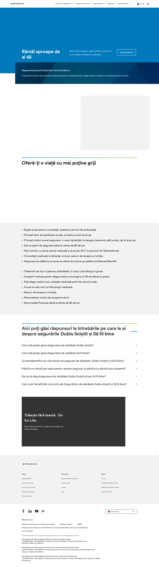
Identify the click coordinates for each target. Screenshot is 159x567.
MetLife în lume (27, 520)
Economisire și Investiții (28, 487)
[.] (140, 3)
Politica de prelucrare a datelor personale (38, 524)
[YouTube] (36, 511)
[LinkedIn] (30, 511)
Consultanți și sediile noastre (109, 483)
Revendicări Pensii (106, 492)
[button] (64, 4)
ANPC (79, 524)
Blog (62, 492)
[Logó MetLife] (30, 465)
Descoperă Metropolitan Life (69, 478)
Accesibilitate (27, 531)
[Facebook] (23, 511)
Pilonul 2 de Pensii (27, 496)
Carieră (63, 487)
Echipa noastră (65, 483)
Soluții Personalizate (27, 483)
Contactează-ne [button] (126, 52)
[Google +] (43, 511)
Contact (103, 478)
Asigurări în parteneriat (28, 492)
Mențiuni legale (66, 524)
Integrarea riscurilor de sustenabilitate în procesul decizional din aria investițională (55, 528)
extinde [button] (134, 331)
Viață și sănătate (26, 478)
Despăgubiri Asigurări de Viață (110, 487)
